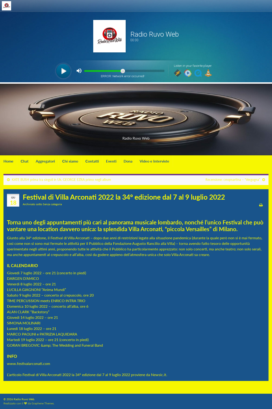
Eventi (111, 161)
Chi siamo (70, 161)
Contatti (92, 161)
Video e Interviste (154, 161)
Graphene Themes (43, 403)
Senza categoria (52, 204)
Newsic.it (158, 374)
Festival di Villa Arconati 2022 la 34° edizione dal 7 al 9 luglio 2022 (76, 374)
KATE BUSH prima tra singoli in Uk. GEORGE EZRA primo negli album (61, 180)
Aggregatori (45, 161)
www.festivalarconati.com (28, 363)
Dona (128, 161)
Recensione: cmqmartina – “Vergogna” (232, 180)
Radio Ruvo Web (136, 136)
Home (8, 161)
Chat (25, 161)
